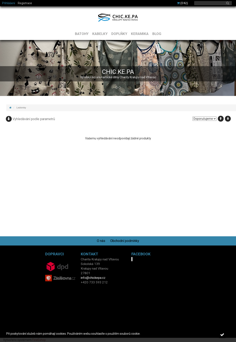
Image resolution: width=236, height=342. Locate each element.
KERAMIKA (140, 34)
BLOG (156, 34)
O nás (101, 241)
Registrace (25, 3)
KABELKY (100, 34)
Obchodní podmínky (124, 241)
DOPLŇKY (119, 34)
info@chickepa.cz (93, 278)
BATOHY (81, 34)
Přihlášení (8, 3)
